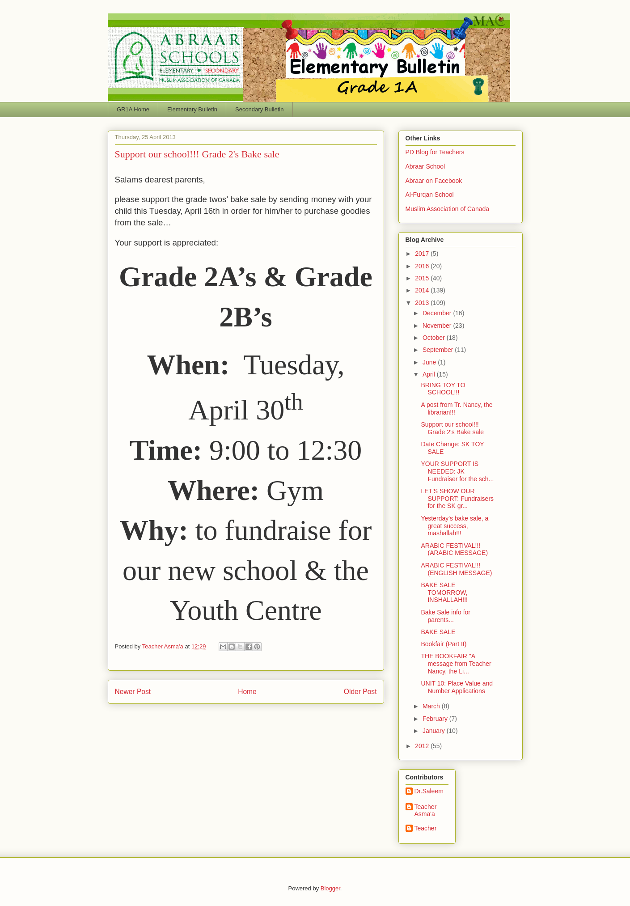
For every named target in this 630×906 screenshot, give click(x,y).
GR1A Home (133, 109)
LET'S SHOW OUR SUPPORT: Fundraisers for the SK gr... (457, 498)
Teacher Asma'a (163, 646)
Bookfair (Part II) (443, 644)
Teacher (425, 828)
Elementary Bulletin (192, 109)
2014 (423, 290)
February (436, 718)
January (435, 730)
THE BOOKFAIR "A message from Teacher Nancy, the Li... (456, 663)
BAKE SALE (438, 631)
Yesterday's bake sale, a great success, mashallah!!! (454, 526)
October (435, 337)
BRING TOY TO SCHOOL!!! (443, 388)
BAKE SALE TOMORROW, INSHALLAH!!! (444, 592)
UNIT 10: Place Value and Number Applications (457, 687)
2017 (423, 253)
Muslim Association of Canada (448, 208)
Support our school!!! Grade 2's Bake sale (452, 428)
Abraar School (425, 166)
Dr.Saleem (429, 791)
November (438, 325)
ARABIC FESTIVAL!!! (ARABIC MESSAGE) (454, 549)
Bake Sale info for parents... (445, 616)
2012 (423, 745)
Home (247, 691)
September (439, 349)
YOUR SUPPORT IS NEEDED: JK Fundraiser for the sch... (457, 471)
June (430, 362)
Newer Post (133, 691)
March (432, 706)
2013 (423, 302)
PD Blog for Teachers (435, 152)
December (438, 313)
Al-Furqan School (430, 194)
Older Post (360, 691)
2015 (423, 278)
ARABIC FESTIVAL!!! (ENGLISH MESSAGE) (456, 569)
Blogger (330, 888)
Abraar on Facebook (434, 180)
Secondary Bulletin (259, 109)
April (430, 374)
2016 (423, 266)
